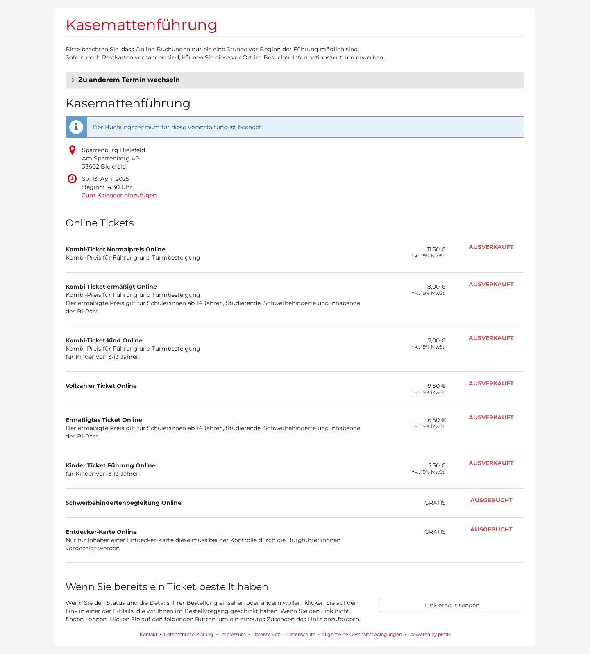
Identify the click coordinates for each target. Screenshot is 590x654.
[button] (295, 80)
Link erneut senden (452, 605)
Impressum (233, 634)
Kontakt (148, 634)
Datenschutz (266, 634)
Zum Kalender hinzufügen (119, 195)
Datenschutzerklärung (188, 634)
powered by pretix (430, 634)
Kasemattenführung (142, 25)
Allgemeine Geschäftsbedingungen (362, 634)
